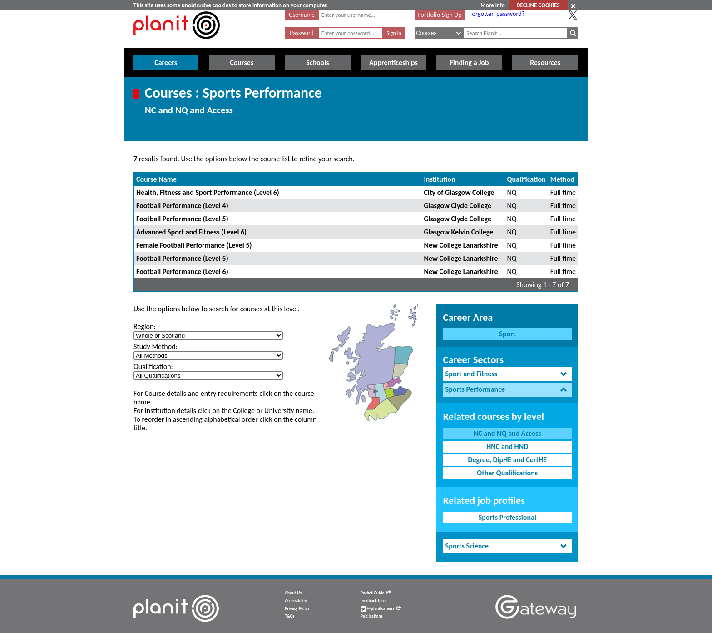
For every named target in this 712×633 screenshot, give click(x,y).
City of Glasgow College (459, 192)
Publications (371, 616)
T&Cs (289, 616)
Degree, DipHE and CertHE (507, 459)
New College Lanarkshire (461, 245)
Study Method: (156, 346)
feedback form (374, 600)
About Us (293, 593)
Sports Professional (507, 517)
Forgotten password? (496, 14)
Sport (507, 333)
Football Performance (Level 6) (182, 271)
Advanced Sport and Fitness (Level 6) (191, 232)
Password (301, 33)
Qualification (526, 179)
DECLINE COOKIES (537, 5)
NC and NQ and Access (507, 433)
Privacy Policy (297, 608)
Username (302, 15)
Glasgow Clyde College (457, 205)
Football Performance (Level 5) (182, 218)
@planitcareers (381, 608)
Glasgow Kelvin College (459, 232)
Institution (439, 179)
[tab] (507, 374)
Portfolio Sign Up (439, 14)
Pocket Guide (376, 593)
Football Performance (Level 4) (182, 205)
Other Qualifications (507, 473)
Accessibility (296, 600)
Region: (145, 326)
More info (492, 5)
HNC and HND (507, 446)
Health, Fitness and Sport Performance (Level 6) (207, 192)
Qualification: (153, 366)
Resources (545, 62)
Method (562, 179)
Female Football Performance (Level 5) (194, 245)
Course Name (156, 179)
